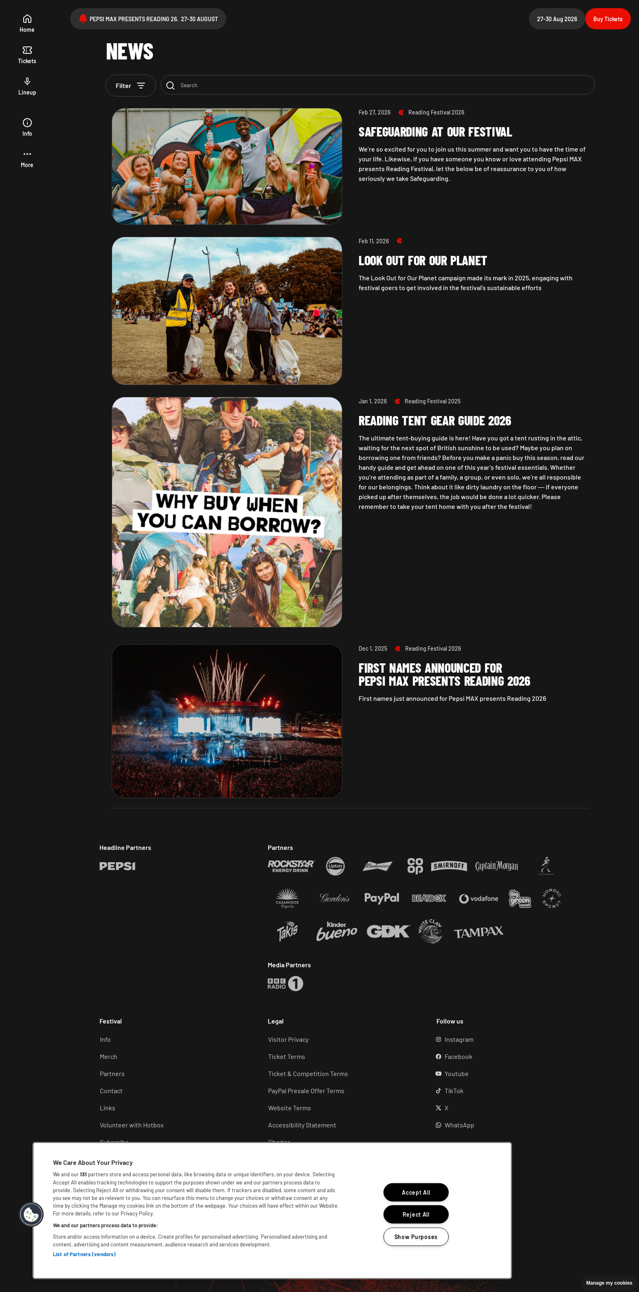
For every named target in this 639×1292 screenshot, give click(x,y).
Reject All (416, 1214)
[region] (272, 1210)
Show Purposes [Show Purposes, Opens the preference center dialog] (416, 1236)
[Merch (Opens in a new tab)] (172, 1056)
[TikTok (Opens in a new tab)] (509, 1091)
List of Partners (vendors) (84, 1254)
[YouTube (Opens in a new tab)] (509, 1074)
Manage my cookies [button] (609, 1283)
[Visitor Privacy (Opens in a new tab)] (340, 1039)
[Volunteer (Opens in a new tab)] (172, 1125)
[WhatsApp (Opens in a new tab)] (509, 1125)
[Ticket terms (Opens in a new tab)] (340, 1056)
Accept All (416, 1192)
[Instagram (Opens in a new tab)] (509, 1039)
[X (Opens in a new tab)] (509, 1108)
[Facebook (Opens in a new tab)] (509, 1056)
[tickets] (27, 55)
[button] (27, 159)
